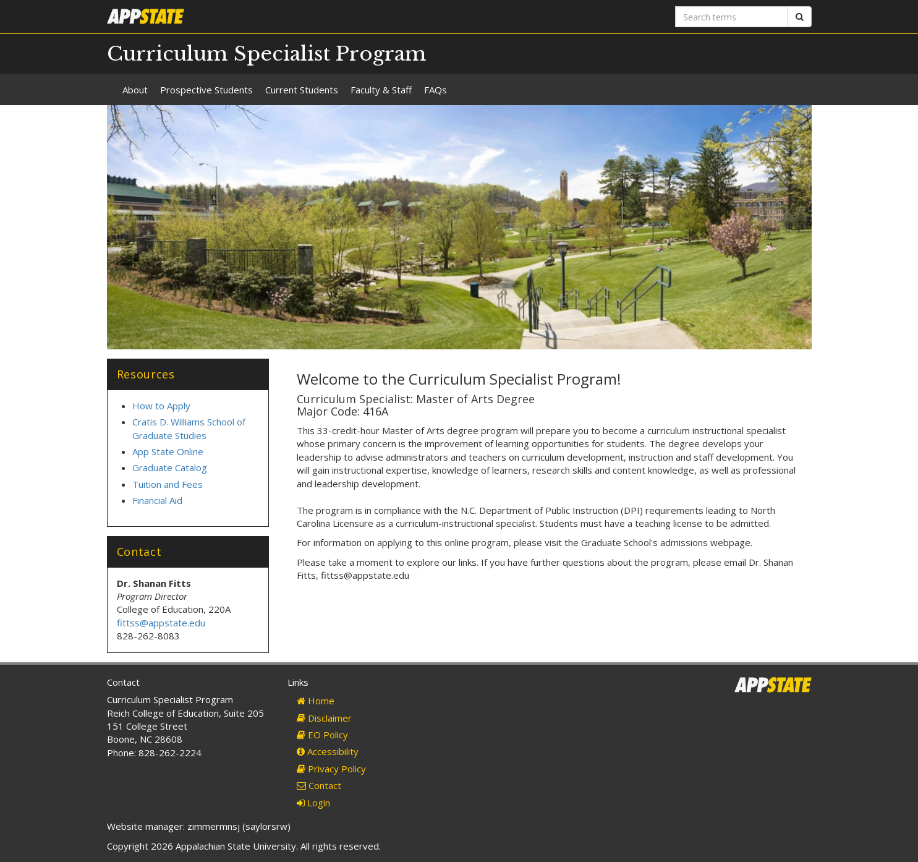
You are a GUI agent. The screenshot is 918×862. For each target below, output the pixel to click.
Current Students (301, 89)
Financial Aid (157, 500)
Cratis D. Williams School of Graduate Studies (188, 428)
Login (313, 802)
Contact (319, 785)
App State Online (167, 451)
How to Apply (161, 405)
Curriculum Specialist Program (267, 53)
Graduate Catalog (169, 467)
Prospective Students (206, 89)
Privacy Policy (331, 768)
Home (315, 700)
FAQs (435, 89)
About (135, 89)
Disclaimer (324, 718)
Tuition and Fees (167, 484)
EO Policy (322, 734)
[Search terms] (731, 16)
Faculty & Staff (381, 89)
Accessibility (328, 751)
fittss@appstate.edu (161, 623)
